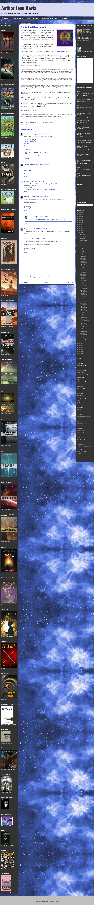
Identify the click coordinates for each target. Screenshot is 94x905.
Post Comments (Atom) (50, 288)
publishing (79, 425)
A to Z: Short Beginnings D (83, 324)
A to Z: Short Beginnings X (83, 259)
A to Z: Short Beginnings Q (83, 281)
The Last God (80, 442)
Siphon (78, 437)
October (82, 238)
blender (79, 367)
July (81, 244)
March (81, 337)
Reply (25, 146)
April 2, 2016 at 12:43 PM (43, 134)
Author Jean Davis (18, 7)
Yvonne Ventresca (29, 164)
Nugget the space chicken (83, 418)
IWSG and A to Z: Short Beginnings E (84, 320)
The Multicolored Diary (30, 141)
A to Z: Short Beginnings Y (83, 255)
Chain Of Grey (80, 372)
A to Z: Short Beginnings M (83, 294)
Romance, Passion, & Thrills (34, 189)
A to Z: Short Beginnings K (83, 300)
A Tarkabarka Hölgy (30, 134)
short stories (80, 435)
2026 (80, 212)
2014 (80, 345)
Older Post (69, 282)
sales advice (80, 432)
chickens (79, 379)
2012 (80, 349)
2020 (80, 224)
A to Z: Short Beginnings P (83, 284)
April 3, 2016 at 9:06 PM (44, 217)
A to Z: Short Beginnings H (83, 310)
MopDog (26, 143)
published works (81, 423)
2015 (80, 343)
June (81, 246)
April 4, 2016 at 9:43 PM (38, 238)
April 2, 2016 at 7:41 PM (37, 181)
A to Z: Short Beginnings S (83, 275)
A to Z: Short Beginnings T (83, 271)
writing (78, 456)
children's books (81, 381)
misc (78, 409)
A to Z (26, 124)
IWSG (78, 407)
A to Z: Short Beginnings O (83, 287)
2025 (80, 214)
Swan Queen (80, 439)
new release (80, 414)
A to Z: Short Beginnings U (83, 268)
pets (78, 421)
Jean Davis (31, 152)
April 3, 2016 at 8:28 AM (40, 229)
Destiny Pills (80, 386)
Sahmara (79, 430)
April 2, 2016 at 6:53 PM (42, 164)
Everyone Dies (80, 393)
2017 (80, 230)
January (82, 341)
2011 (80, 351)
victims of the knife (81, 451)
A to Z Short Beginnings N (83, 291)
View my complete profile (83, 40)
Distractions (80, 388)
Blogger (58, 901)
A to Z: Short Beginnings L (83, 297)
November (82, 236)
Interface (79, 405)
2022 (80, 220)
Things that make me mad (83, 446)
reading (79, 428)
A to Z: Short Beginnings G (83, 313)
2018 (80, 228)
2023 (80, 218)
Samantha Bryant (29, 196)
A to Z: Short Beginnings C (83, 327)
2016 (80, 232)
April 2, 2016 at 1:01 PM (44, 152)
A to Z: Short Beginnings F (83, 316)
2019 (80, 226)
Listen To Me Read (32, 18)
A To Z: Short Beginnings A (83, 334)
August (82, 242)
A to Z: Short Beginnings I (83, 307)
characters (79, 377)
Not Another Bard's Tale (82, 416)
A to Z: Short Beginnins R (83, 278)
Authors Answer (80, 365)
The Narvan (80, 444)
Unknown (27, 181)
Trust (78, 449)
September (82, 240)
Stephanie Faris (29, 229)
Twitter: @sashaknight (50, 189)
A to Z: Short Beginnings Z (83, 252)
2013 (80, 347)
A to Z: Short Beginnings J (83, 304)
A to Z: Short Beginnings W (83, 262)
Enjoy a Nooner (28, 250)
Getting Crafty (80, 398)
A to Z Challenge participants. (62, 51)
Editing (78, 391)
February (82, 339)
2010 (80, 353)
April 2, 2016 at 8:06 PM (41, 196)
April (81, 250)
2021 (80, 222)
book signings (80, 370)
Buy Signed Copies (17, 18)
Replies (28, 149)
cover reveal (80, 384)
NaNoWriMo (80, 411)
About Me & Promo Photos (50, 18)
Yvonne (26, 174)
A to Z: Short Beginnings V (83, 265)
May (81, 248)
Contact (64, 18)
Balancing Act (28, 208)
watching (79, 453)
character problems (81, 374)
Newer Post (24, 282)
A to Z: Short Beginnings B (83, 330)
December (82, 234)
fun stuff (79, 395)
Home (6, 18)
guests (78, 400)
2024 (80, 216)
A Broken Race (80, 360)
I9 (77, 402)
